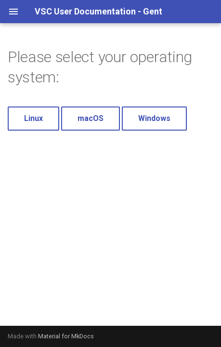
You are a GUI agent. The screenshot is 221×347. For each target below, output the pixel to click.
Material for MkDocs (66, 336)
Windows (154, 118)
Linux (33, 118)
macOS (91, 118)
